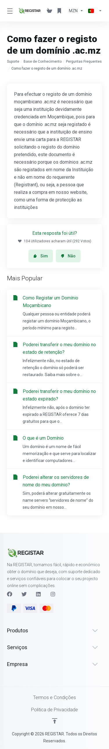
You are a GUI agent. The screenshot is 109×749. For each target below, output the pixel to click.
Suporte (13, 61)
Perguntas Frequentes (84, 61)
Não (68, 256)
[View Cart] (49, 11)
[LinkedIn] (38, 594)
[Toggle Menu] (9, 11)
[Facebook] (9, 594)
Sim (40, 256)
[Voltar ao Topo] (54, 721)
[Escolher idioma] (94, 11)
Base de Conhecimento (43, 61)
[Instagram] (53, 594)
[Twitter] (24, 594)
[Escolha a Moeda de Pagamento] (76, 11)
